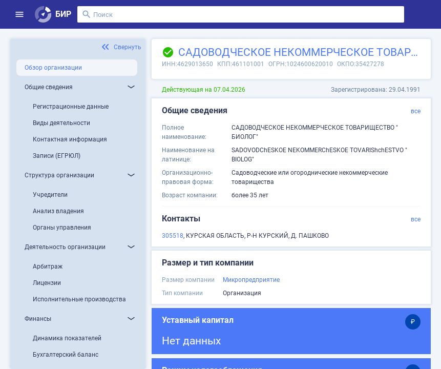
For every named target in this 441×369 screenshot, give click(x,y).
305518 (172, 235)
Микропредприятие (251, 279)
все (416, 111)
